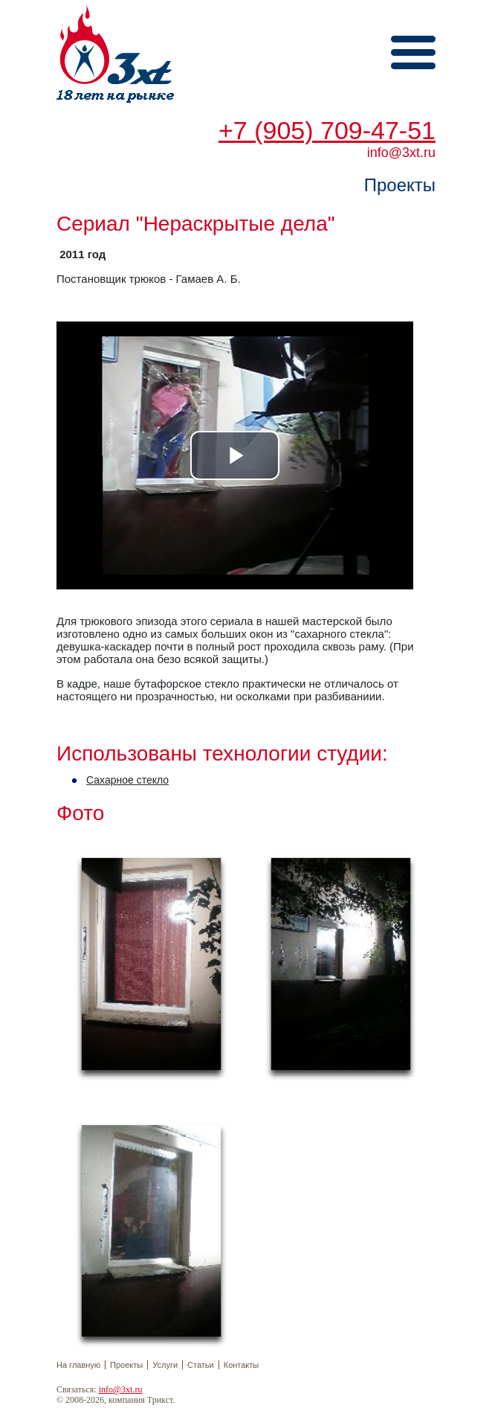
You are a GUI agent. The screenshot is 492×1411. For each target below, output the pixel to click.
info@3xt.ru (121, 1389)
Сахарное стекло (127, 780)
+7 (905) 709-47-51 (327, 130)
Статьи (200, 1364)
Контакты (241, 1364)
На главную (78, 1364)
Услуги (165, 1364)
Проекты (126, 1364)
